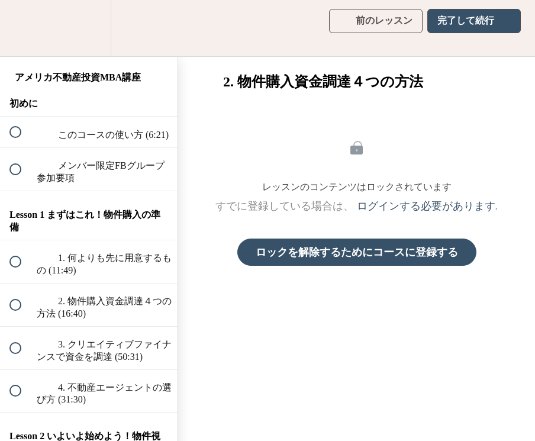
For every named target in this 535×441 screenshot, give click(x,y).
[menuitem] (89, 28)
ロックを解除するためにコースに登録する (357, 252)
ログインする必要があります (426, 206)
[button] (22, 28)
